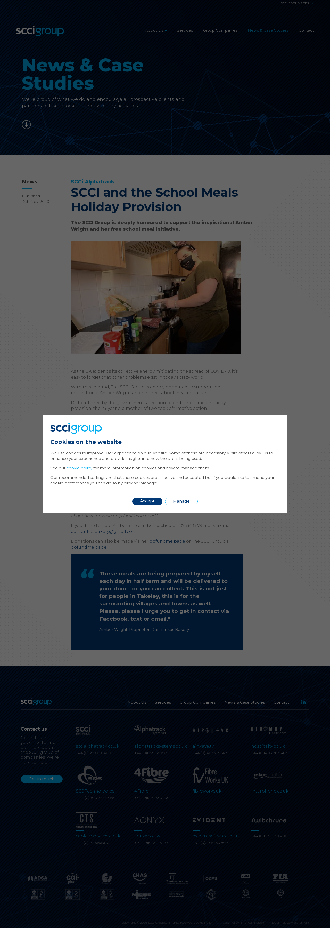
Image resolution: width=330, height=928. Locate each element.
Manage (181, 501)
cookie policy (79, 468)
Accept (147, 501)
